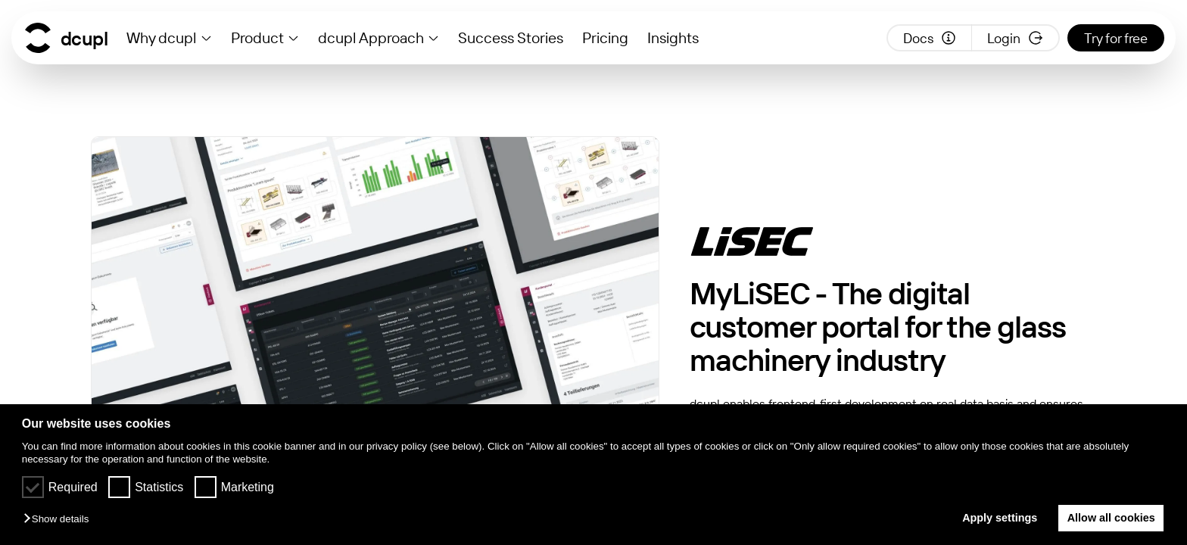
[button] (60, 520)
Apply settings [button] (999, 518)
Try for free (1116, 38)
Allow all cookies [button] (1111, 518)
